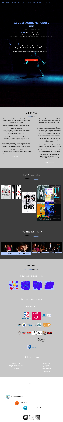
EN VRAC (39, 2)
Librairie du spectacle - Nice (16, 365)
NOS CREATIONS (15, 2)
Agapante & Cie (16, 363)
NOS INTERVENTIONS (29, 2)
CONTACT (47, 2)
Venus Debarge (47, 366)
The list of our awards (49, 162)
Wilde (23, 33)
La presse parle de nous (31, 299)
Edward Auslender (46, 368)
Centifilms (46, 370)
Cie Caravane (46, 365)
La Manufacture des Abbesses (16, 370)
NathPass (16, 368)
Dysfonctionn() (15, 44)
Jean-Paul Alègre (46, 363)
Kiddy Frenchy (46, 371)
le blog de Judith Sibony (16, 366)
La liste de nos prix (16, 156)
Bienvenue (31, 26)
